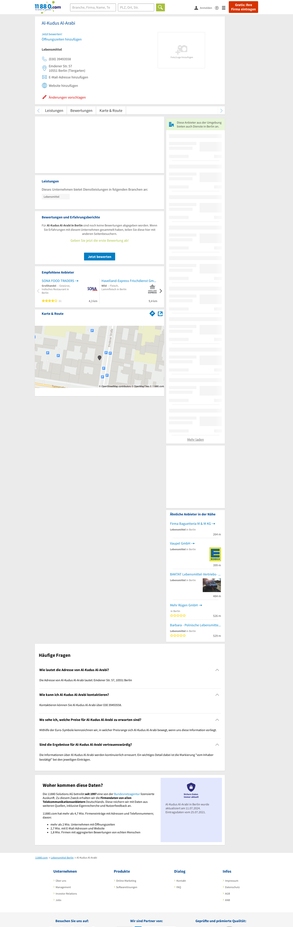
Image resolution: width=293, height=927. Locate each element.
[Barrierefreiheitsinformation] (218, 7)
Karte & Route (110, 110)
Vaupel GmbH (180, 543)
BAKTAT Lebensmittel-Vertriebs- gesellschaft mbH (195, 574)
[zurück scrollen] (38, 110)
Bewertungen (81, 110)
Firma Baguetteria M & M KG (190, 523)
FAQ (178, 887)
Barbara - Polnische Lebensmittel (194, 625)
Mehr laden (195, 439)
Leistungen (54, 110)
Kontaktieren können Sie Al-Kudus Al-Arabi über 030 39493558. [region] (80, 705)
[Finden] (160, 7)
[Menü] (225, 7)
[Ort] (136, 7)
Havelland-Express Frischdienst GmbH (129, 280)
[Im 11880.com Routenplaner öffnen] (152, 313)
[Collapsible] (217, 670)
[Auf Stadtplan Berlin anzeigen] (160, 313)
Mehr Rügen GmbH (184, 605)
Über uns (61, 880)
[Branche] (93, 7)
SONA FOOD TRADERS (58, 280)
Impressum (231, 880)
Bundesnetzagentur (127, 794)
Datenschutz (232, 887)
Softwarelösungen (126, 887)
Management (63, 887)
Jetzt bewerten (99, 256)
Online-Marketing (126, 880)
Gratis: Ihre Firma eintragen (243, 7)
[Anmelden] (204, 7)
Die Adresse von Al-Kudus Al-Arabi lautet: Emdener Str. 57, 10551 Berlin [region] (85, 680)
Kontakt (181, 880)
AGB (227, 893)
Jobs (58, 900)
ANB (227, 900)
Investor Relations (66, 893)
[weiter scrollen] (221, 110)
